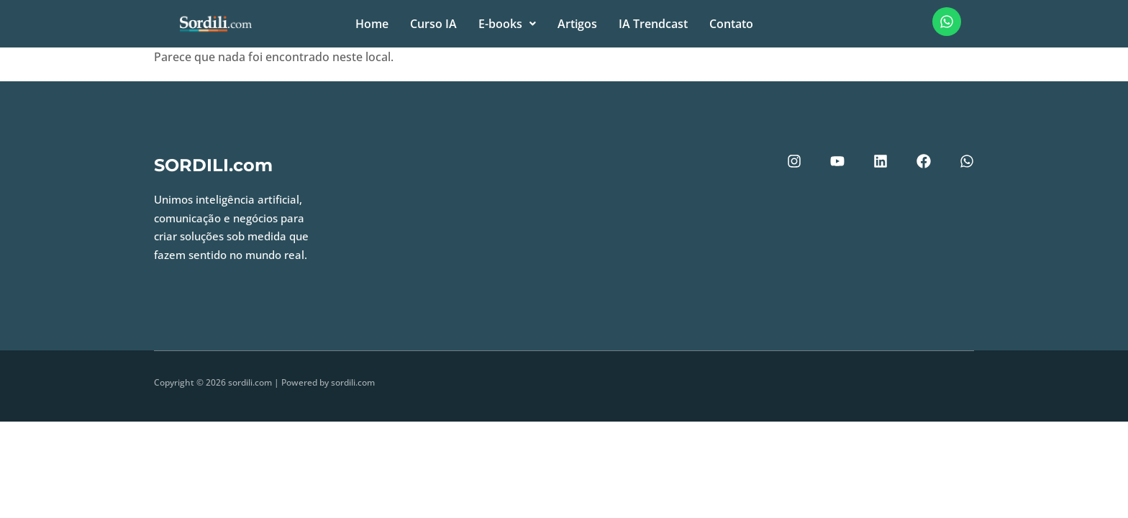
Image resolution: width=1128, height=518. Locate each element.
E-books (507, 24)
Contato (731, 24)
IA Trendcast (653, 24)
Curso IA (433, 24)
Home (371, 24)
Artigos (577, 24)
